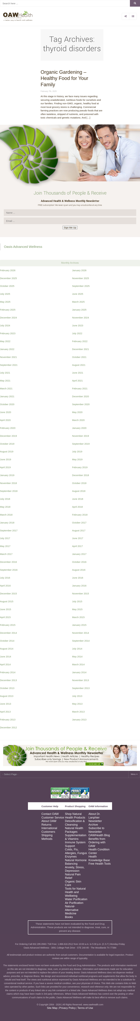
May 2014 (77, 656)
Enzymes (71, 856)
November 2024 (80, 317)
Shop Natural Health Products (75, 815)
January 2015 (79, 625)
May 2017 (5, 546)
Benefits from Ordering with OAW (97, 842)
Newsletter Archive (95, 822)
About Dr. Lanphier (94, 815)
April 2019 (5, 467)
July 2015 (77, 601)
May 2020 (77, 412)
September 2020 (81, 404)
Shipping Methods (47, 837)
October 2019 (7, 443)
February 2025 (7, 309)
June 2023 (77, 325)
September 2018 (9, 491)
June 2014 (5, 656)
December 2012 (8, 727)
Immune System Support (75, 844)
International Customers (49, 830)
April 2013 (5, 711)
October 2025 (7, 286)
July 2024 (5, 325)
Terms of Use (85, 1007)
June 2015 (5, 609)
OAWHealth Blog (99, 835)
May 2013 (77, 703)
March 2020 (78, 420)
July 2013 (77, 696)
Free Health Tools (100, 863)
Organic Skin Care (73, 883)
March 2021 (6, 388)
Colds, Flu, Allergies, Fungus (76, 851)
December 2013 (8, 680)
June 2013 (5, 703)
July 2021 (5, 372)
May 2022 (5, 341)
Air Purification (74, 902)
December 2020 (80, 396)
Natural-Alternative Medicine (71, 910)
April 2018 (77, 506)
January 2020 (79, 428)
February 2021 (80, 388)
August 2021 (78, 365)
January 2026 (79, 270)
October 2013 (7, 688)
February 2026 (7, 270)
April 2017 (77, 546)
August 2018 (78, 491)
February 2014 (7, 672)
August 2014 (6, 648)
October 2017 (79, 522)
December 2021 (80, 349)
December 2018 (80, 475)
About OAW (49, 821)
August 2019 (6, 451)
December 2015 (8, 593)
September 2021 (9, 365)
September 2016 (9, 569)
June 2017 (77, 538)
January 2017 (79, 554)
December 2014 (8, 632)
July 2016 (5, 577)
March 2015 (78, 617)
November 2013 (80, 680)
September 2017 (9, 530)
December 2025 (8, 278)
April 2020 (5, 420)
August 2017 (78, 530)
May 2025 (5, 301)
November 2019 (80, 436)
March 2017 (6, 554)
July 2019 (77, 451)
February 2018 (80, 514)
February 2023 (7, 333)
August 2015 (6, 601)
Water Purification (76, 899)
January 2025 (79, 309)
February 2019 (80, 467)
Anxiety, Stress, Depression (75, 869)
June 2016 (77, 577)
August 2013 (6, 696)
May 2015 (77, 609)
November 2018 (8, 483)
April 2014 (5, 664)
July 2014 (77, 648)
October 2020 (7, 404)
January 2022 (7, 349)
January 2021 (7, 396)
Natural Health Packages (74, 830)
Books (69, 917)
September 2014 (81, 640)
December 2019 (8, 436)
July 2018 (5, 499)
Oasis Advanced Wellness (23, 246)
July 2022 (77, 333)
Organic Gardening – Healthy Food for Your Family (64, 78)
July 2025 (5, 294)
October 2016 (79, 562)
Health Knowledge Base (99, 858)
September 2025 (81, 286)
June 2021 (77, 372)
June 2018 (77, 499)
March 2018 (6, 514)
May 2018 (5, 506)
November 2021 (8, 357)
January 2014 (79, 672)
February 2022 (80, 341)
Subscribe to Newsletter (96, 830)
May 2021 (5, 380)
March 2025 (78, 301)
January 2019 (7, 475)
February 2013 (7, 719)
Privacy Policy (67, 1007)
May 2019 (77, 459)
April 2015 (5, 617)
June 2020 (5, 412)
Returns (46, 824)
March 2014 (78, 664)
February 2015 (7, 625)
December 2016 (8, 562)
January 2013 (79, 719)
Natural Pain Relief (73, 876)
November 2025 (80, 278)
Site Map (52, 1007)
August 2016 (78, 569)
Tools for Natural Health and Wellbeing (75, 892)
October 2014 (7, 640)
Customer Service (53, 817)
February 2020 (7, 428)
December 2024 (8, 317)
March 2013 (78, 711)
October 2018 (79, 483)
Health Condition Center (99, 851)
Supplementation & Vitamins (75, 837)
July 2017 (5, 538)
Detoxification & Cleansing (75, 822)
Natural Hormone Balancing (76, 862)
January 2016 (79, 585)
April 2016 (5, 585)
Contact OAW (50, 814)
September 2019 (81, 443)
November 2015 (80, 593)
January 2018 (7, 522)
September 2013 (81, 688)
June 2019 (5, 459)
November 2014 (80, 632)
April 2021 (77, 380)
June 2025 (77, 294)
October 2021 (79, 357)
